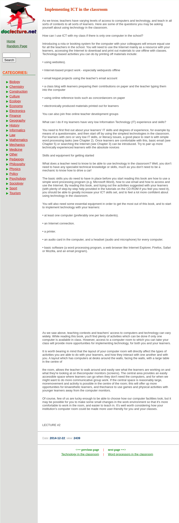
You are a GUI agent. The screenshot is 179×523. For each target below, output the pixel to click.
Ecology (15, 101)
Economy (16, 106)
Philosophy (17, 164)
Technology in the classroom (80, 454)
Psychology (17, 178)
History (14, 125)
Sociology (16, 183)
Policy (13, 174)
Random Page (17, 46)
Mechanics (17, 145)
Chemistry (16, 86)
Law (12, 135)
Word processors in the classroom (130, 454)
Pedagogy (16, 159)
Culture (14, 96)
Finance (15, 116)
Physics (14, 169)
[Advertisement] (108, 293)
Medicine (15, 149)
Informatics (17, 130)
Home (11, 41)
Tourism (15, 193)
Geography (17, 120)
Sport (13, 188)
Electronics (17, 111)
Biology (14, 82)
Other (13, 154)
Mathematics (18, 140)
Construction (18, 91)
